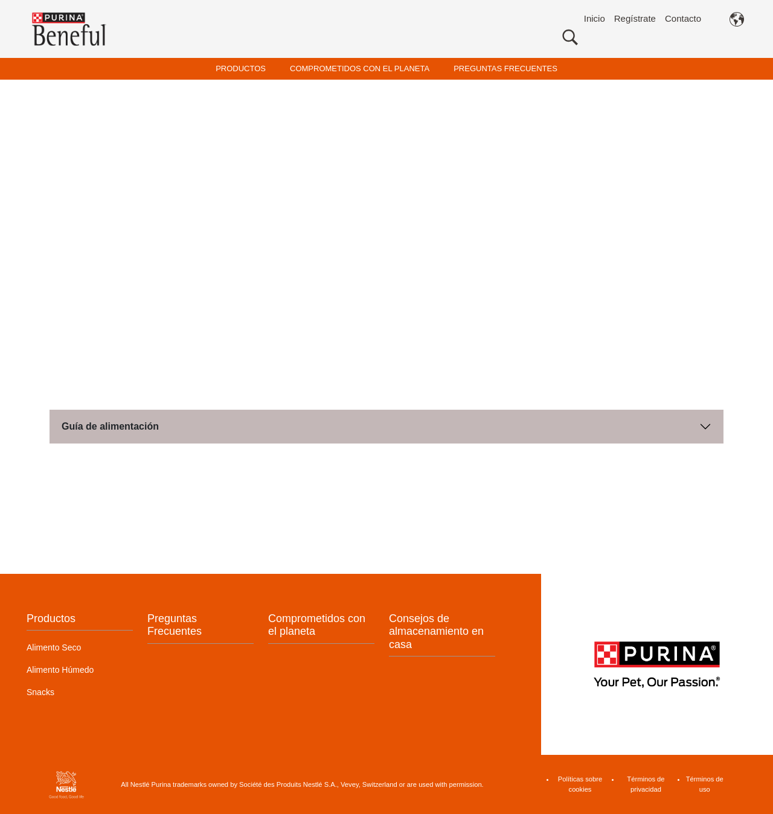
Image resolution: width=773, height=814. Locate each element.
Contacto (683, 18)
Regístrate (635, 18)
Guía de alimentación (110, 426)
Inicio (594, 18)
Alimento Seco (54, 647)
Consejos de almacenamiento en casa (436, 631)
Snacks (40, 692)
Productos (51, 618)
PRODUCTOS (241, 68)
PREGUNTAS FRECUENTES (505, 68)
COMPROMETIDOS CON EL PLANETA (359, 68)
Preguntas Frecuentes (174, 625)
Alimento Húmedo (60, 670)
